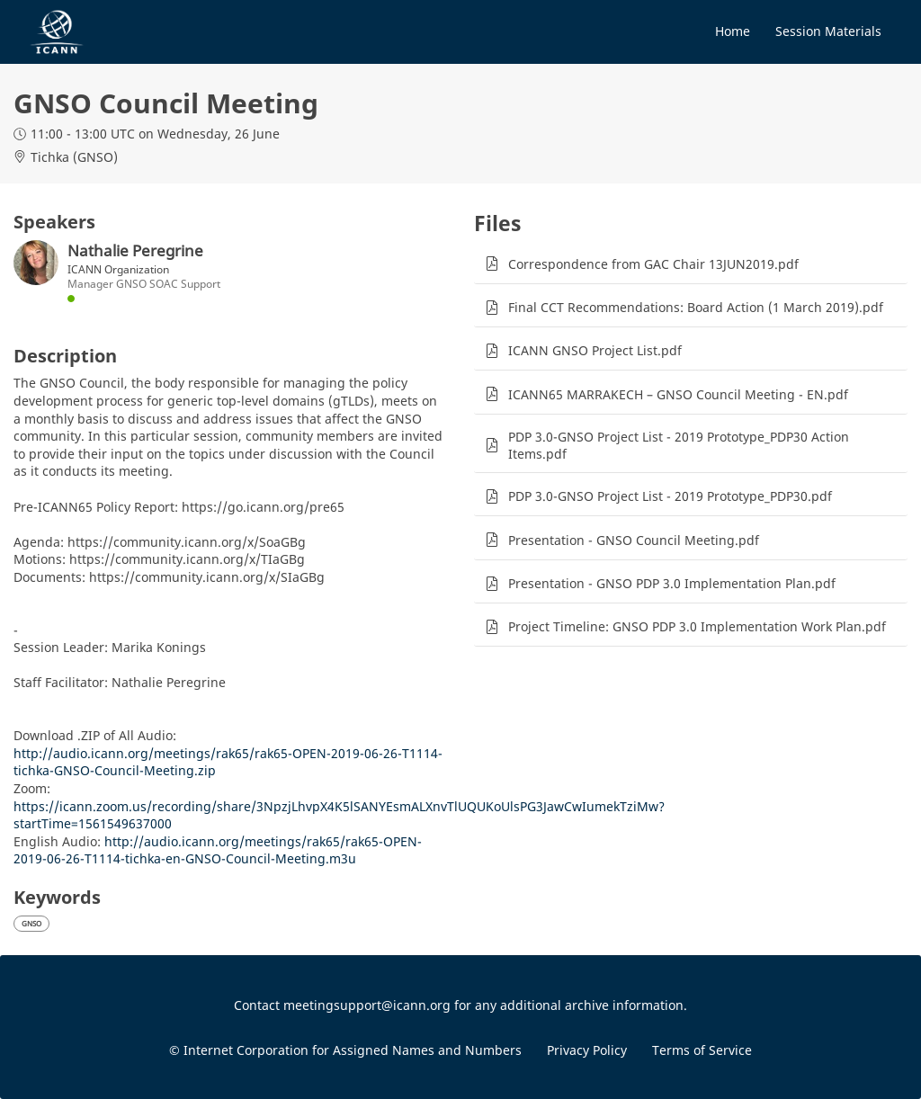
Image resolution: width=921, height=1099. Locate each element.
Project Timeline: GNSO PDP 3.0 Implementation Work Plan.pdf (697, 626)
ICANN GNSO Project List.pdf (595, 350)
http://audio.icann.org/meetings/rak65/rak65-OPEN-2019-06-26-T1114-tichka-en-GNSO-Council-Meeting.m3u (217, 850)
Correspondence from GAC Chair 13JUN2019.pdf (653, 264)
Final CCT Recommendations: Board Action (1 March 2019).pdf (695, 307)
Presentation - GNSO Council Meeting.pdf (633, 540)
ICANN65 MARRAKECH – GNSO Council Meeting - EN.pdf (678, 394)
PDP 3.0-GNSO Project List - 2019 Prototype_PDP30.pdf (670, 496)
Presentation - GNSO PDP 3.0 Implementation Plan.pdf (672, 583)
